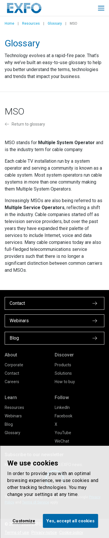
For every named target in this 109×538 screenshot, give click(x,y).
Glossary (55, 23)
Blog (9, 424)
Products (63, 365)
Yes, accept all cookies (70, 520)
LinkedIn (62, 407)
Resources (31, 23)
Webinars (13, 416)
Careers (12, 381)
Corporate (14, 365)
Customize (23, 520)
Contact (12, 373)
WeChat (62, 441)
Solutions (63, 373)
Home (9, 23)
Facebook (63, 416)
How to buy (65, 381)
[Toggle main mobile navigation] (101, 8)
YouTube (63, 432)
